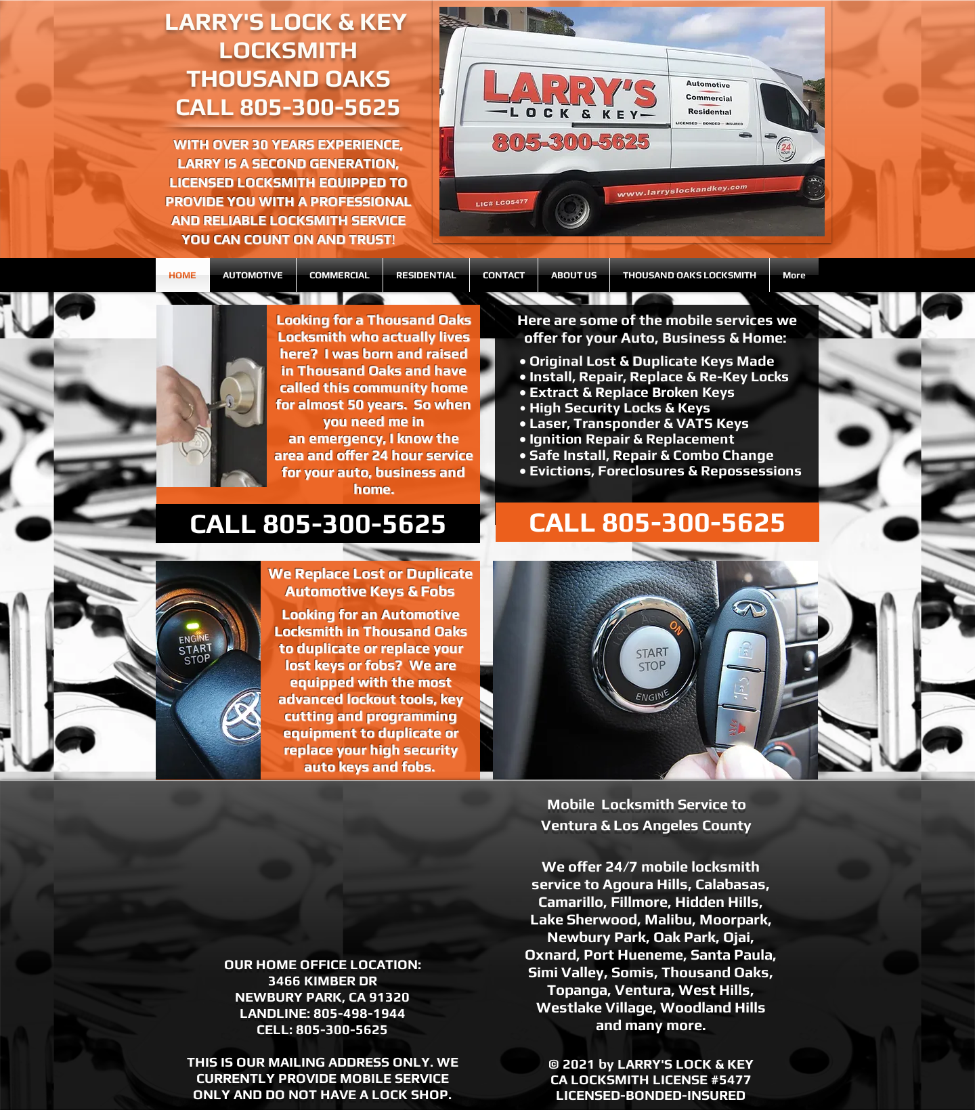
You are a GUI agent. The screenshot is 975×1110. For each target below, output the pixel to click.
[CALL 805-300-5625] (318, 523)
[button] (632, 121)
